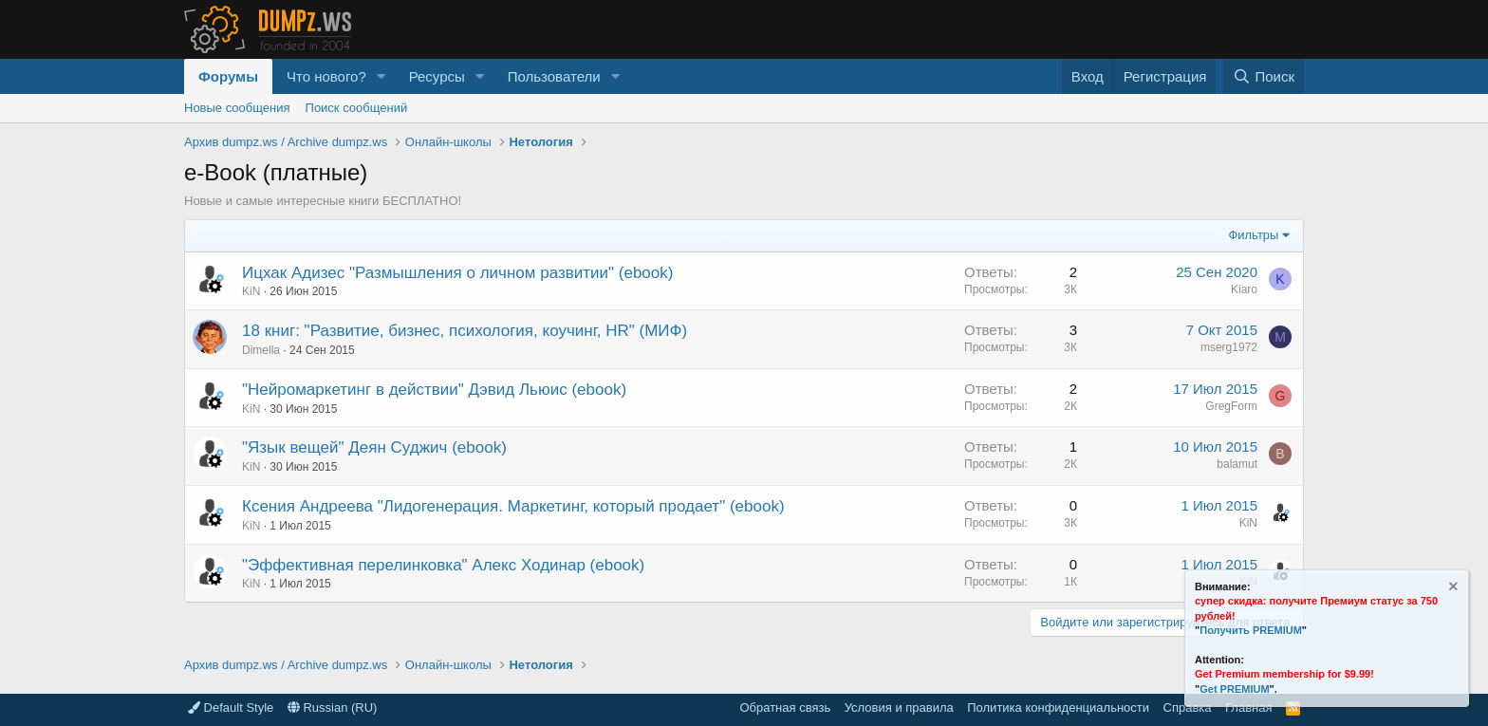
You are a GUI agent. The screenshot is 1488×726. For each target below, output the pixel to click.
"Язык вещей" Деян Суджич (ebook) (374, 447)
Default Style (230, 707)
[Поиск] (1263, 76)
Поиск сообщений (357, 108)
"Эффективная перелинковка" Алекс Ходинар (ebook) (443, 565)
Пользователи (554, 76)
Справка (1187, 707)
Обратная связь (784, 707)
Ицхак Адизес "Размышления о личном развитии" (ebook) (457, 273)
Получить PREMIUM (1251, 630)
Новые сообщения (237, 108)
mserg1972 (1228, 347)
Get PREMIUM (1234, 689)
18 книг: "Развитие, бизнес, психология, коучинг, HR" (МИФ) (464, 331)
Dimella (261, 350)
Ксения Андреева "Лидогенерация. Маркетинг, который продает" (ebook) (513, 506)
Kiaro (1244, 289)
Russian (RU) (333, 707)
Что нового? (326, 76)
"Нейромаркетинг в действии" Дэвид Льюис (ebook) (434, 390)
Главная (1248, 707)
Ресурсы (437, 76)
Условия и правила (899, 707)
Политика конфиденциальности (1058, 707)
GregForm (1231, 406)
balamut (1237, 464)
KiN (251, 291)
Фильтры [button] (1253, 235)
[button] (381, 76)
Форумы (228, 76)
